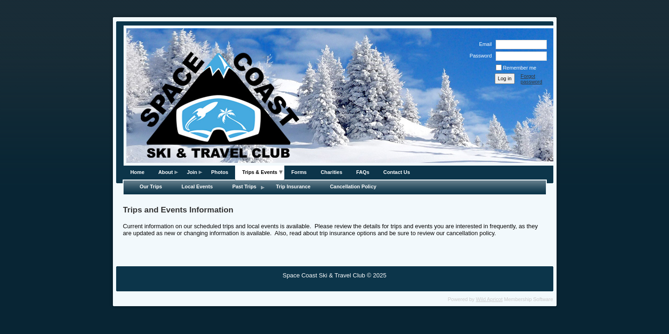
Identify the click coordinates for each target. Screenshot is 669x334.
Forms (299, 172)
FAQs (362, 172)
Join (192, 172)
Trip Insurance (293, 186)
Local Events (197, 186)
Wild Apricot (489, 299)
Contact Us (396, 172)
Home (137, 172)
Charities (331, 172)
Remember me (520, 68)
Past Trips (244, 186)
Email (484, 44)
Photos (219, 172)
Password (479, 55)
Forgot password (532, 78)
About (165, 172)
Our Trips (151, 186)
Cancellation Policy (353, 186)
